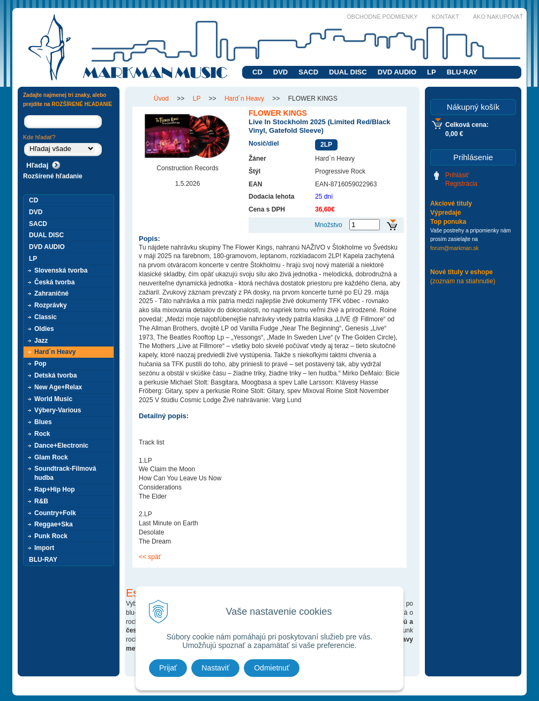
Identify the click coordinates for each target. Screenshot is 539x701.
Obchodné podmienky (382, 16)
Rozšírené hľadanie (53, 176)
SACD (308, 72)
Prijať (168, 668)
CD (257, 72)
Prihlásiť (457, 175)
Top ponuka (448, 221)
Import (44, 548)
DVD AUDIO (397, 72)
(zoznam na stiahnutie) (462, 281)
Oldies (44, 329)
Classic (45, 317)
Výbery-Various (57, 410)
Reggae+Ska (53, 524)
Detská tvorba (55, 375)
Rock (42, 434)
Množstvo (328, 225)
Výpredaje (445, 212)
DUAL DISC (348, 72)
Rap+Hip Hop (54, 489)
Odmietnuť (271, 668)
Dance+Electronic (61, 445)
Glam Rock (51, 457)
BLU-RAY (462, 72)
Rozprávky (50, 305)
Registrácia (461, 183)
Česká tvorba (54, 282)
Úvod (161, 98)
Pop (40, 363)
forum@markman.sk (454, 248)
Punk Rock (51, 536)
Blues (43, 422)
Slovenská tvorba (60, 270)
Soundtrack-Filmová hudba (65, 473)
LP (431, 72)
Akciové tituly (451, 203)
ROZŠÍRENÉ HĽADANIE (81, 104)
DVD (280, 72)
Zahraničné (51, 293)
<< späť (150, 557)
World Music (53, 399)
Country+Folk (55, 513)
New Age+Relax (58, 387)
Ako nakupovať (498, 16)
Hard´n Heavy (244, 98)
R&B (41, 501)
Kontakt (445, 16)
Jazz (41, 340)
